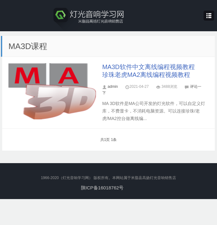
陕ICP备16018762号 (102, 187)
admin (113, 86)
